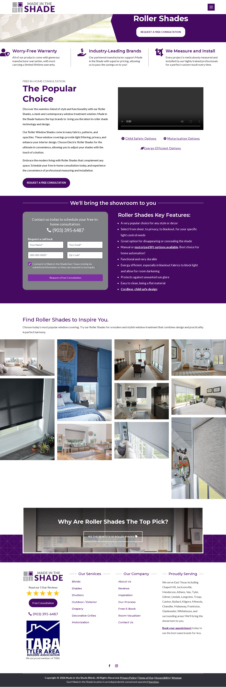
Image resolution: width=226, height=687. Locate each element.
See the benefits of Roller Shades (111, 536)
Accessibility (162, 677)
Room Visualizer (129, 615)
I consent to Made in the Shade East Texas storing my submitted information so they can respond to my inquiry (64, 265)
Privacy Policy (128, 677)
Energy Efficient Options (162, 148)
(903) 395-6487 (68, 230)
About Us (124, 581)
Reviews (123, 588)
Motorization (80, 622)
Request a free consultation (161, 31)
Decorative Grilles (84, 615)
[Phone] (46, 255)
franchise (153, 681)
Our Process (127, 602)
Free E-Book (127, 608)
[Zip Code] (85, 255)
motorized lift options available (156, 247)
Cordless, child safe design (139, 289)
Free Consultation (43, 603)
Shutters (78, 595)
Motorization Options (183, 138)
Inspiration (125, 595)
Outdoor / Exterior (84, 602)
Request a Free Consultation (46, 182)
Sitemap (177, 677)
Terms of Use (145, 677)
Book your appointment (177, 628)
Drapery (77, 608)
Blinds (76, 581)
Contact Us (125, 622)
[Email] (85, 244)
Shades (77, 588)
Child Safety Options (140, 138)
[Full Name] (46, 244)
